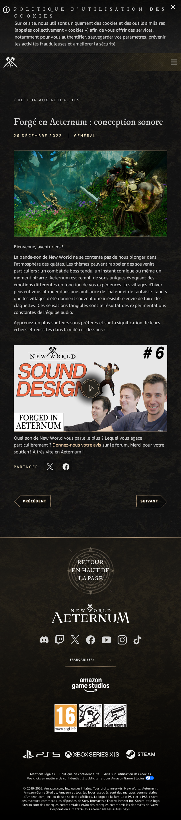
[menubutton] (174, 62)
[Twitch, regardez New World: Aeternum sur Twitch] (59, 639)
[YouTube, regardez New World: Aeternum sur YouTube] (106, 639)
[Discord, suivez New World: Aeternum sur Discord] (44, 639)
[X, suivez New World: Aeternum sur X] (75, 639)
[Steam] (141, 754)
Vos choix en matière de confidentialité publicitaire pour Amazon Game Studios (90, 778)
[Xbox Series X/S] (92, 754)
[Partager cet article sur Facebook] (66, 466)
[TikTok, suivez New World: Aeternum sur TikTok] (137, 639)
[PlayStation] (41, 754)
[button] (90, 193)
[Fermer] (173, 7)
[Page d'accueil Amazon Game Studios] (90, 686)
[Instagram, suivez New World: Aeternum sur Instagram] (122, 639)
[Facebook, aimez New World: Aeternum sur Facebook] (90, 639)
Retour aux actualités (49, 100)
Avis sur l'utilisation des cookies (127, 774)
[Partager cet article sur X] (50, 466)
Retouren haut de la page (90, 570)
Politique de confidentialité (79, 774)
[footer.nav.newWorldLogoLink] (90, 621)
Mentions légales (42, 774)
